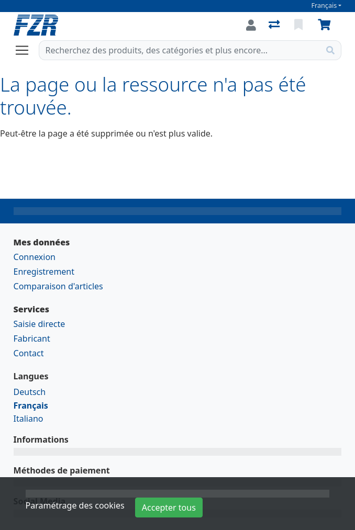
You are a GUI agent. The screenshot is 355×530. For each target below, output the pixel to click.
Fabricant (32, 338)
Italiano (28, 418)
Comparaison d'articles (58, 286)
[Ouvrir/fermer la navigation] (26, 50)
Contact (29, 353)
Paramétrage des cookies (75, 505)
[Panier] (326, 25)
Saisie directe (39, 324)
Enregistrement (44, 271)
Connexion (35, 257)
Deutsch (30, 392)
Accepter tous (169, 507)
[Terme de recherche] (180, 50)
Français (324, 5)
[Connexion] (251, 25)
